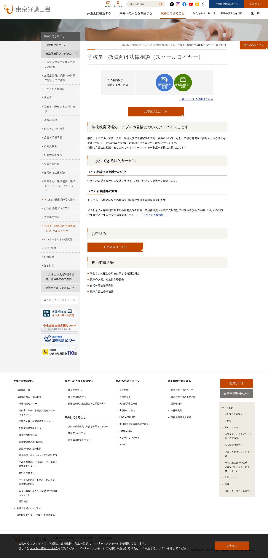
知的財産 (49, 265)
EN (259, 13)
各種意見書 (125, 397)
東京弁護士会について (182, 390)
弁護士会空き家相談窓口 (31, 441)
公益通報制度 (52, 163)
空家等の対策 (52, 217)
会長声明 (123, 390)
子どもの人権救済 (54, 88)
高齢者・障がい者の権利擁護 (59, 109)
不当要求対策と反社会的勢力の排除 (59, 64)
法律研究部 (176, 410)
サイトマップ (231, 427)
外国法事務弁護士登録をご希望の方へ (87, 403)
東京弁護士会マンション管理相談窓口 (38, 455)
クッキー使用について (44, 548)
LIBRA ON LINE (127, 417)
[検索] (141, 4)
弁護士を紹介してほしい (29, 508)
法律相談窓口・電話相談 (29, 397)
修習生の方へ (75, 390)
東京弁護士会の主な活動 (183, 397)
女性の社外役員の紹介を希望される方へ (88, 426)
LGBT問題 (50, 248)
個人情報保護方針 (234, 445)
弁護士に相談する (99, 14)
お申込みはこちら (156, 111)
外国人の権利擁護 (54, 128)
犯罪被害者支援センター (31, 428)
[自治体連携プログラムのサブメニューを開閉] (76, 53)
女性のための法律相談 (30, 448)
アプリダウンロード (129, 437)
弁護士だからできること (60, 287)
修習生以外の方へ (77, 397)
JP (252, 13)
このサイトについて (235, 414)
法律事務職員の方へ (226, 3)
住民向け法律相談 (54, 172)
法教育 (48, 97)
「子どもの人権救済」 (153, 214)
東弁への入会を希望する (136, 14)
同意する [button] (232, 545)
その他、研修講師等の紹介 (59, 199)
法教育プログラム (56, 45)
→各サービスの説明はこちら (196, 99)
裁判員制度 (50, 146)
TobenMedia (125, 431)
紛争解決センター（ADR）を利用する (36, 515)
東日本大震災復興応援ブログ (134, 424)
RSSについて (231, 478)
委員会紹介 (176, 403)
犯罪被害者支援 (53, 155)
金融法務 (49, 256)
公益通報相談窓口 (28, 435)
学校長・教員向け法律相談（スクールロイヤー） (59, 228)
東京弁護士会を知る (232, 14)
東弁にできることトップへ (59, 299)
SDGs (122, 444)
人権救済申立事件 (128, 403)
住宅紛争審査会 (27, 473)
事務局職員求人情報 (181, 417)
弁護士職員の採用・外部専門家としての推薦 (59, 78)
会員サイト (255, 3)
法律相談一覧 (23, 390)
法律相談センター (28, 403)
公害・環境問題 (53, 137)
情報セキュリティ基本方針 (238, 491)
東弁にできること (173, 14)
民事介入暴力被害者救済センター (35, 421)
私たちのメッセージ (204, 14)
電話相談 (23, 501)
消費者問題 (50, 119)
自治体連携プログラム (59, 53)
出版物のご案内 (127, 410)
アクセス (229, 421)
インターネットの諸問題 (58, 239)
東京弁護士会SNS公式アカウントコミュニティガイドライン (237, 467)
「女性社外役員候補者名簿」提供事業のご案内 (60, 276)
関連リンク (230, 484)
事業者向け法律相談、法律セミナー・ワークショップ (59, 186)
